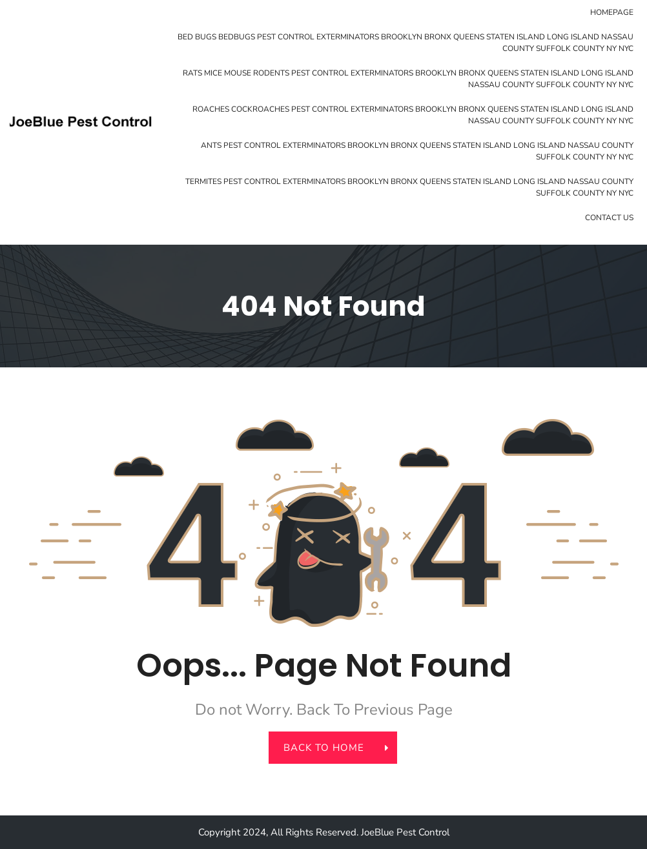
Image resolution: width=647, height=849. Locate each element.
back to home (331, 747)
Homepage (611, 12)
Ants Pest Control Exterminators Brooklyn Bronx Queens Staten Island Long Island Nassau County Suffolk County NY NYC (417, 151)
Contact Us (609, 217)
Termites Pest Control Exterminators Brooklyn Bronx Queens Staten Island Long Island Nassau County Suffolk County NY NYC (409, 187)
